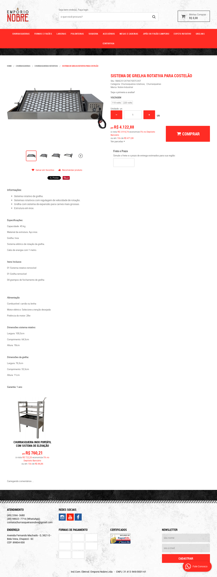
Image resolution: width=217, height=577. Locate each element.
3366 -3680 (16, 515)
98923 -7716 (23, 518)
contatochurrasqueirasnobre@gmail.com (29, 522)
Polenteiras (77, 33)
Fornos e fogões (43, 33)
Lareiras (61, 33)
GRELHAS (200, 33)
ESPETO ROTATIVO (182, 33)
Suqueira (93, 33)
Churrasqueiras (21, 33)
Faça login (83, 9)
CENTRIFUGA (108, 43)
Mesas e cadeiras (129, 33)
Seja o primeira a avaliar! (123, 92)
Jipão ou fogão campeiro (156, 33)
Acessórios (109, 33)
